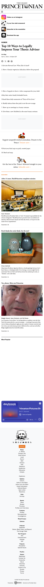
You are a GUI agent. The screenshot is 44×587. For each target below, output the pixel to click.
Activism (22, 463)
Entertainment (22, 537)
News (22, 450)
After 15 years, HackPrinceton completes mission (18, 178)
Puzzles (22, 552)
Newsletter (22, 546)
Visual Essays (22, 519)
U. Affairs (22, 451)
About (22, 562)
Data (22, 494)
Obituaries (22, 470)
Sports (22, 500)
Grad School (22, 455)
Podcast (22, 525)
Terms (22, 573)
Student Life (22, 453)
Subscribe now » (25, 167)
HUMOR (4, 42)
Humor (22, 554)
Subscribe (22, 560)
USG (22, 464)
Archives (22, 565)
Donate (22, 446)
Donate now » (25, 142)
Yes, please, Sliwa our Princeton (12, 283)
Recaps (22, 504)
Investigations (22, 516)
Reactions (22, 492)
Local (22, 457)
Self (22, 541)
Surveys (22, 496)
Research (22, 466)
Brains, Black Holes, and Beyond (22, 529)
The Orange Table (22, 531)
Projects (22, 544)
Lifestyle (22, 539)
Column (22, 481)
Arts (22, 535)
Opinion (22, 479)
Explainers (22, 476)
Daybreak (22, 527)
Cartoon (22, 521)
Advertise (22, 564)
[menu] (42, 11)
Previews (22, 506)
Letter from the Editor (22, 484)
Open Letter (22, 490)
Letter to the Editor (22, 482)
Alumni (22, 459)
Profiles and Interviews (22, 508)
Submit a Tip (22, 567)
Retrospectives (22, 514)
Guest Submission (22, 486)
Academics (22, 468)
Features (22, 510)
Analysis (22, 472)
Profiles (22, 512)
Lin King (3, 54)
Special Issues (22, 547)
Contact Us (22, 558)
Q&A (22, 461)
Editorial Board (22, 488)
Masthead (22, 556)
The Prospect (22, 534)
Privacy (22, 571)
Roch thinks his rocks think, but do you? (15, 231)
